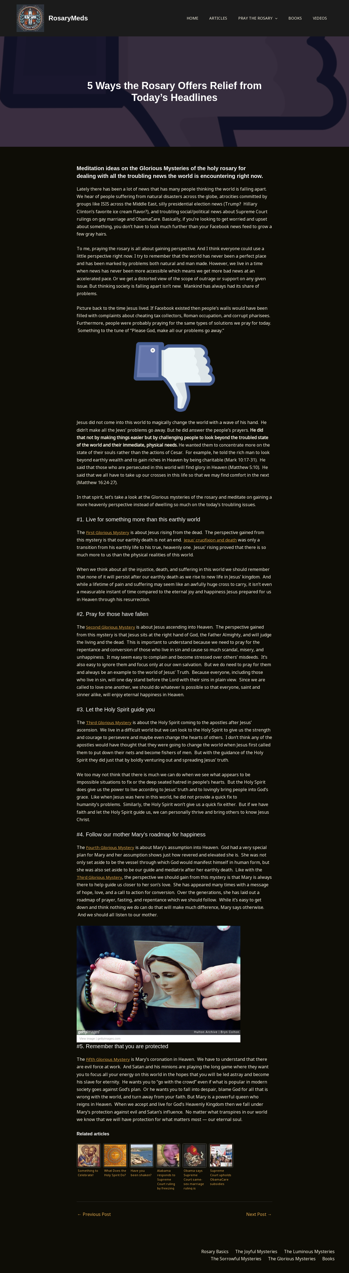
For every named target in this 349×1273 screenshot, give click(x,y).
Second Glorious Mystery (111, 627)
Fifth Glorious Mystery (109, 1059)
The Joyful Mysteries (253, 1252)
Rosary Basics (209, 1252)
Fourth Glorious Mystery (111, 847)
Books (295, 18)
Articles (218, 18)
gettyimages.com (109, 1038)
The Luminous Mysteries (308, 1252)
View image (87, 1038)
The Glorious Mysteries (289, 1259)
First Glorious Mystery (108, 532)
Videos (320, 18)
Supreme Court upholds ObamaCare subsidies (220, 1177)
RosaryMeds (68, 18)
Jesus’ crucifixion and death (212, 540)
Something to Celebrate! (88, 1172)
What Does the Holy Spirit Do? (115, 1172)
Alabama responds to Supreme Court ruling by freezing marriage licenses (166, 1179)
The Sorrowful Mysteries (230, 1259)
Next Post (259, 1214)
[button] (274, 18)
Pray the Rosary (257, 18)
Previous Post (94, 1214)
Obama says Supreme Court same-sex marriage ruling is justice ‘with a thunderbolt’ (194, 1179)
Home (192, 18)
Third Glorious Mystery (110, 722)
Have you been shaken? (141, 1172)
